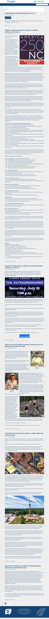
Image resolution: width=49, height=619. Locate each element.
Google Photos (17, 424)
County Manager (10, 562)
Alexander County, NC (11, 2)
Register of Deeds (13, 262)
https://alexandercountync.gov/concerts (32, 333)
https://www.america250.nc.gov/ (17, 251)
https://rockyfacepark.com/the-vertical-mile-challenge (32, 426)
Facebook (24, 424)
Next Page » (14, 605)
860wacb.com (16, 23)
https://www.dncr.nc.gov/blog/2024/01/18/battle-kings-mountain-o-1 (27, 253)
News (9, 26)
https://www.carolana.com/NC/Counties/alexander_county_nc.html (17, 248)
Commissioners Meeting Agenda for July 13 (20, 14)
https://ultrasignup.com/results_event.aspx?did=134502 (15, 395)
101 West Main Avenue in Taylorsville (29, 329)
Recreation (11, 341)
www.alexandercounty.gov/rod (18, 242)
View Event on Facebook (24, 337)
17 (11, 604)
